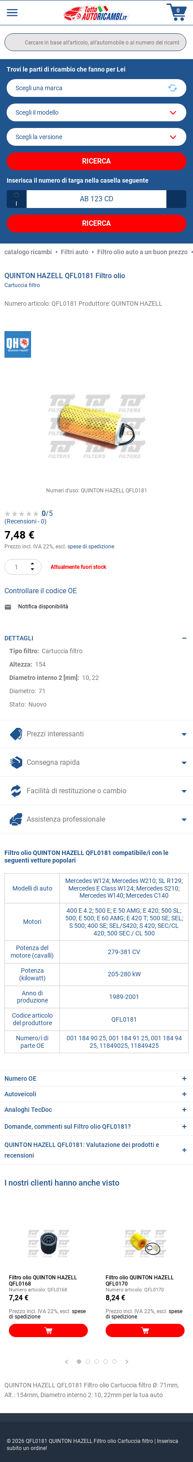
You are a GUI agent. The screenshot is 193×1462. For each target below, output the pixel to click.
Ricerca (96, 161)
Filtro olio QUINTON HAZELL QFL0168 (43, 1280)
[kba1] (96, 199)
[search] (95, 42)
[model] (96, 112)
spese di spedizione (90, 546)
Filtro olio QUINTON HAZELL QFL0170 (140, 1280)
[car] (96, 137)
